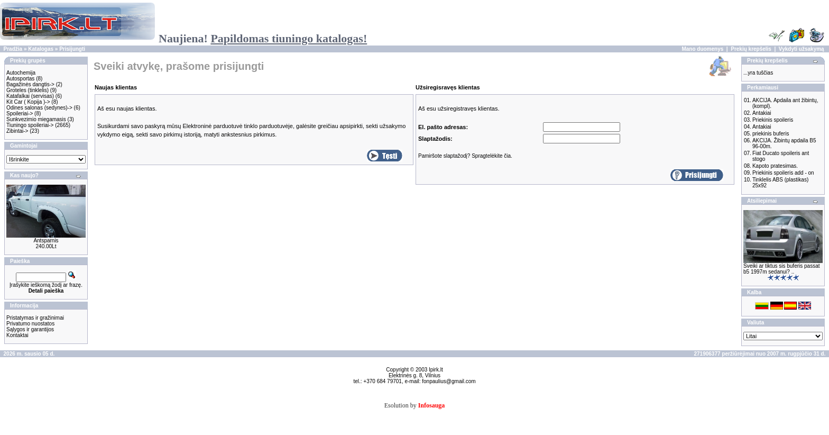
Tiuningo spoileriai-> (29, 125)
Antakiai (761, 113)
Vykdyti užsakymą (801, 49)
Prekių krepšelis (751, 49)
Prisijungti (72, 49)
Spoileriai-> (19, 113)
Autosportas (20, 78)
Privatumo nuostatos (30, 324)
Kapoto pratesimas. (775, 166)
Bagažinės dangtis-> (30, 84)
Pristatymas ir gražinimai (35, 318)
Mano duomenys (702, 49)
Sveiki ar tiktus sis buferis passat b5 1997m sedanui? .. (781, 269)
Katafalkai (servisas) (30, 96)
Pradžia (13, 49)
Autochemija (20, 73)
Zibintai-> (17, 131)
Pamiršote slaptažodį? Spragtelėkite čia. (465, 156)
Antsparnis (45, 240)
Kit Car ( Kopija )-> (28, 102)
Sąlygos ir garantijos (30, 329)
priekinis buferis (770, 134)
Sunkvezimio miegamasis (36, 119)
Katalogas (40, 49)
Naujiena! (263, 38)
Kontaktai (17, 335)
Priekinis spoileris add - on (783, 173)
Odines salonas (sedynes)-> (39, 108)
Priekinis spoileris (772, 120)
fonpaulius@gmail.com (448, 381)
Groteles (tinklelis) (27, 90)
